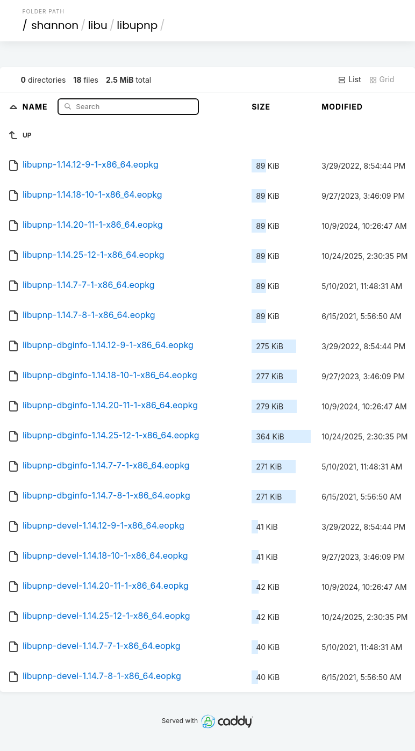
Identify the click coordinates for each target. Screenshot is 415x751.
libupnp (137, 25)
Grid (382, 79)
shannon (54, 25)
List (349, 79)
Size (261, 106)
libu (98, 25)
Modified (342, 106)
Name (36, 106)
